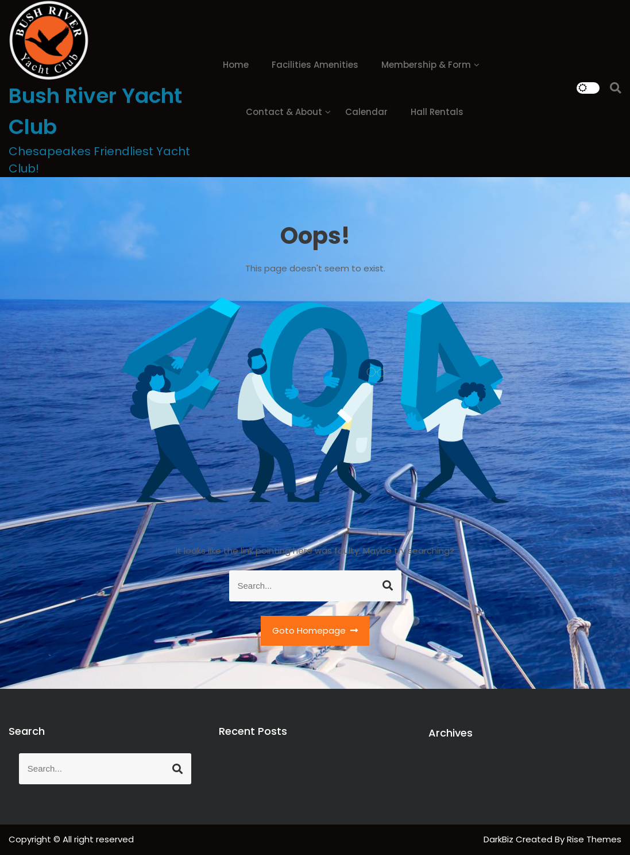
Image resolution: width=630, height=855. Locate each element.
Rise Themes (594, 839)
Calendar (366, 112)
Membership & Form (426, 65)
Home (236, 65)
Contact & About (284, 112)
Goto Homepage (315, 630)
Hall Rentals (437, 112)
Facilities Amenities (315, 65)
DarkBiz (500, 839)
